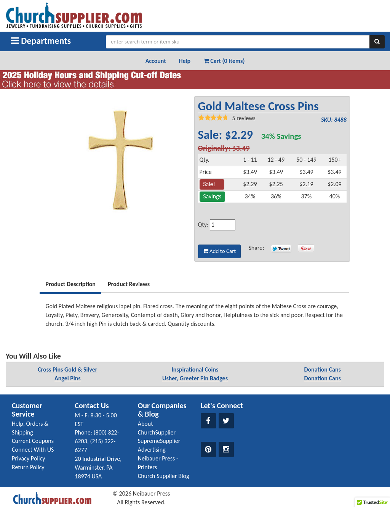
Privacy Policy (28, 458)
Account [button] (155, 60)
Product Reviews (129, 284)
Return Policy (28, 467)
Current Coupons (33, 440)
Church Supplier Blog (163, 476)
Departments (41, 40)
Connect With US (33, 449)
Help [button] (184, 60)
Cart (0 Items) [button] (224, 60)
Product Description (70, 284)
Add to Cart (219, 251)
